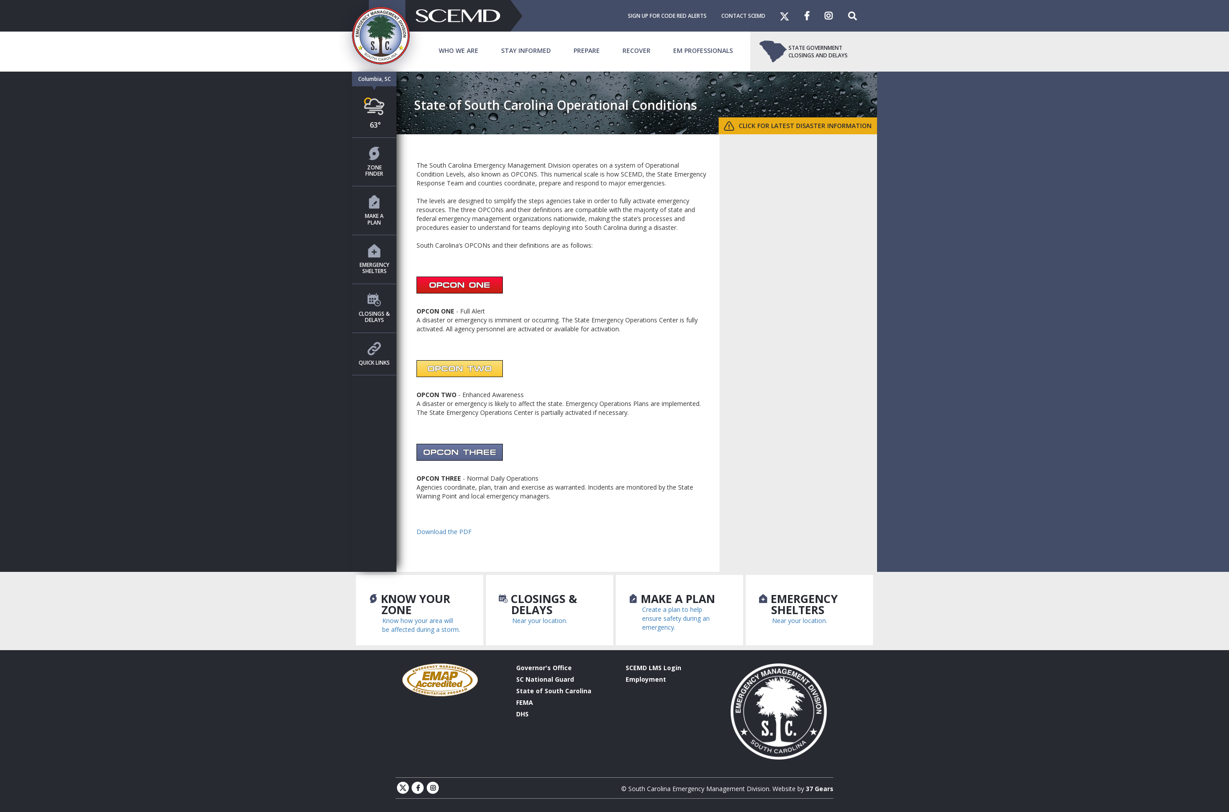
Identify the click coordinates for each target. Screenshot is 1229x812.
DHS (522, 714)
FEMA (524, 702)
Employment (646, 679)
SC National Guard (545, 679)
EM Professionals (703, 50)
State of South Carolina (553, 691)
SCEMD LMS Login (653, 667)
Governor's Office (544, 667)
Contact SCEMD (743, 16)
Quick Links (374, 354)
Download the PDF (444, 531)
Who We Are (458, 50)
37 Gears (819, 788)
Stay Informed (526, 50)
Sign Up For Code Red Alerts (667, 16)
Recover (637, 50)
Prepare (587, 50)
